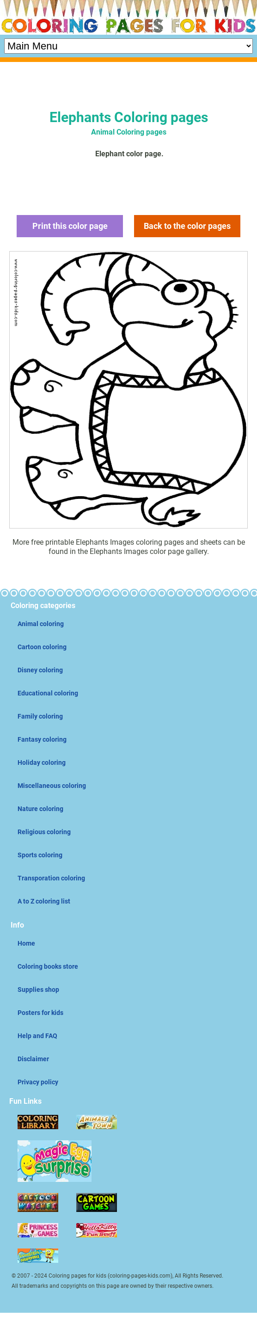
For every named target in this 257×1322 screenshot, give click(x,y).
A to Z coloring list (44, 901)
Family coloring (40, 716)
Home (26, 943)
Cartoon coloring (42, 647)
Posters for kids (40, 1012)
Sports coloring (40, 855)
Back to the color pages (187, 226)
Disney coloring (40, 670)
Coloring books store (48, 966)
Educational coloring (48, 693)
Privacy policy (38, 1082)
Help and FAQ (37, 1035)
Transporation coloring (51, 878)
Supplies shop (38, 989)
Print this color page (70, 226)
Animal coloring (41, 623)
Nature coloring (40, 808)
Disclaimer (33, 1059)
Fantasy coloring (42, 739)
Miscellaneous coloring (52, 785)
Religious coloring (44, 832)
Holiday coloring (42, 762)
